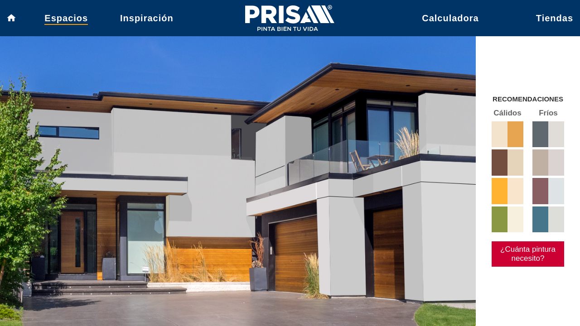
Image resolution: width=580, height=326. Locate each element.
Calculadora (450, 20)
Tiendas (554, 20)
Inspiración (147, 20)
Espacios (66, 20)
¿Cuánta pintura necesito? (524, 276)
